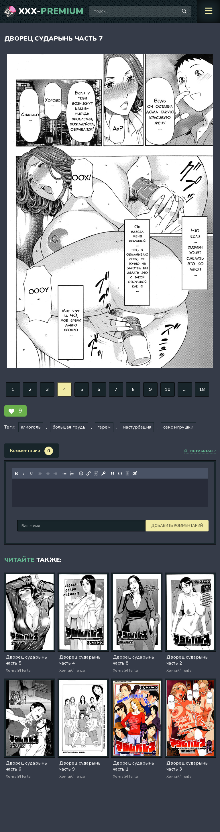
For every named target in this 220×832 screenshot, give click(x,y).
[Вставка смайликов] (81, 473)
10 (168, 389)
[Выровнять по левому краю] (40, 473)
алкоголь (31, 427)
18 (202, 389)
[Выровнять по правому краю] (55, 473)
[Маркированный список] (64, 473)
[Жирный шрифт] (16, 473)
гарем (104, 427)
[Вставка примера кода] (120, 473)
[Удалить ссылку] (96, 473)
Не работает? (200, 451)
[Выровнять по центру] (48, 473)
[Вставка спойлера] (127, 473)
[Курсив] (24, 473)
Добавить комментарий (43, 525)
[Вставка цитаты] (112, 473)
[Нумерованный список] (72, 473)
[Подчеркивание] (31, 473)
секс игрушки (178, 427)
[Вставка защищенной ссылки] (103, 473)
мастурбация (137, 427)
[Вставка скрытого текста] (135, 473)
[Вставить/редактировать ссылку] (88, 473)
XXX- (51, 11)
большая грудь (69, 427)
